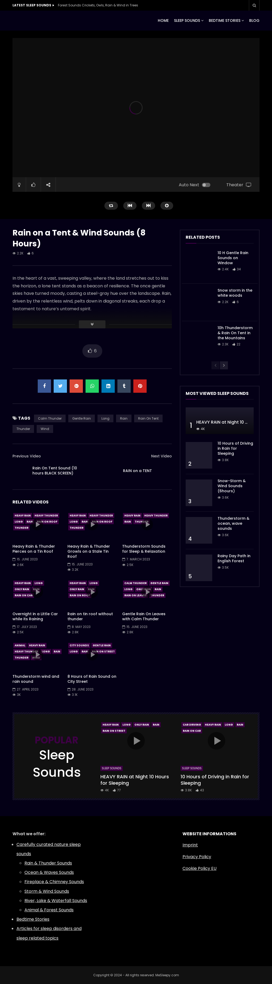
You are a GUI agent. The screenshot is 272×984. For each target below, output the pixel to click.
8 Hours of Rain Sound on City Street (91, 679)
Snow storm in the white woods (235, 293)
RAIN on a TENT (137, 470)
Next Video (161, 456)
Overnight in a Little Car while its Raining (35, 616)
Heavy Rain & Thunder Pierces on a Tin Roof (33, 549)
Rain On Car (24, 595)
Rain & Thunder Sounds (48, 863)
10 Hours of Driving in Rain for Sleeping (235, 448)
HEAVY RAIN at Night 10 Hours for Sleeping (134, 779)
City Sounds (79, 645)
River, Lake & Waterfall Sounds (55, 901)
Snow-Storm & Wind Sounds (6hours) (232, 486)
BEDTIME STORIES (224, 20)
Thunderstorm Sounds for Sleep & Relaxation (143, 549)
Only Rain (22, 589)
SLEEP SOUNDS (187, 20)
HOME (163, 20)
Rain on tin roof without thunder (90, 616)
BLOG (254, 20)
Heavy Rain (23, 516)
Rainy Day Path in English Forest (234, 558)
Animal (20, 645)
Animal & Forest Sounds (49, 910)
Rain (124, 418)
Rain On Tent (148, 418)
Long (105, 418)
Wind (45, 429)
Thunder (23, 429)
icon (37, 524)
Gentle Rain (81, 418)
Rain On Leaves (135, 595)
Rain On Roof (47, 522)
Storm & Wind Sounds (46, 891)
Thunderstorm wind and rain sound (35, 679)
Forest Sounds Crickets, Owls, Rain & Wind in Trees (98, 5)
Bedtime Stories (32, 919)
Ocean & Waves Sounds (49, 872)
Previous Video (26, 456)
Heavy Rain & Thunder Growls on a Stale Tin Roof (88, 551)
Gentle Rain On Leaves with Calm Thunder (143, 616)
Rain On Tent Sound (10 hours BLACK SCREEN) (54, 470)
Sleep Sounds (111, 768)
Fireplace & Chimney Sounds (54, 882)
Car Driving (192, 725)
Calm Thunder (50, 418)
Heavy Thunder (46, 516)
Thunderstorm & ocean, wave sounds (233, 523)
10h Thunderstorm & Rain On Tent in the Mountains (235, 333)
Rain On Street (103, 652)
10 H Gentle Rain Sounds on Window (233, 258)
